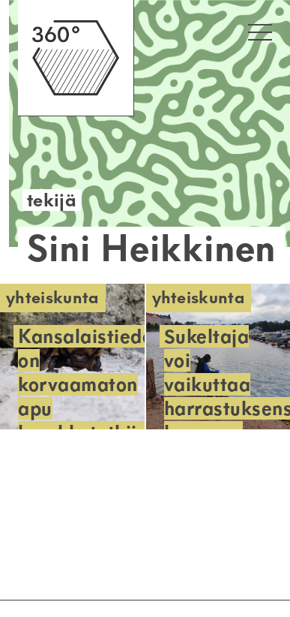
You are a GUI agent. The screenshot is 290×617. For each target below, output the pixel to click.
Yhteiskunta (53, 297)
